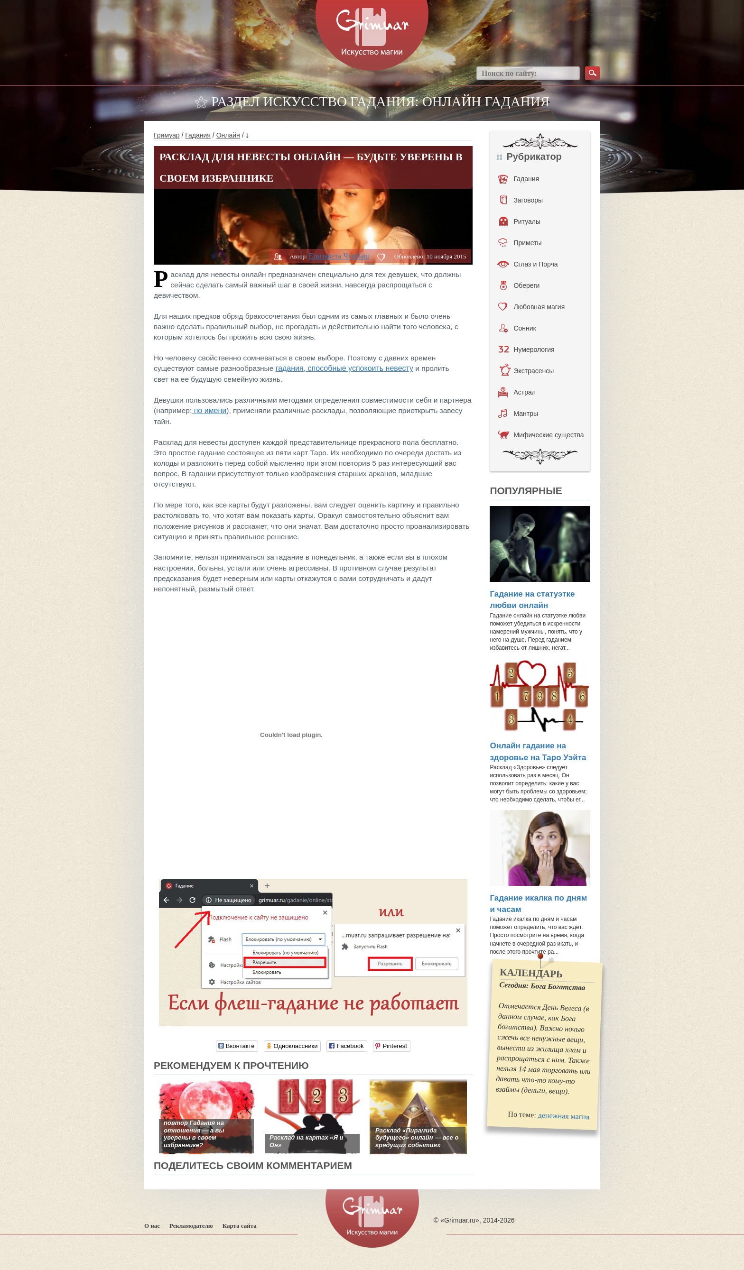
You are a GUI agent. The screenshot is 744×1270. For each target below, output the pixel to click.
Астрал (517, 392)
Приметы (519, 243)
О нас (152, 1225)
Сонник (517, 328)
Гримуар (167, 135)
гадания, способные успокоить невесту (344, 368)
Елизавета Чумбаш (339, 256)
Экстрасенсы (526, 371)
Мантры (518, 413)
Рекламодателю (191, 1225)
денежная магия (564, 1116)
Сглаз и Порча (527, 264)
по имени (209, 410)
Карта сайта (240, 1225)
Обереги (519, 285)
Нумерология (526, 349)
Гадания (198, 135)
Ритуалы (519, 221)
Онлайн (228, 135)
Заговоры (521, 200)
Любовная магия (531, 307)
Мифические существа (541, 435)
